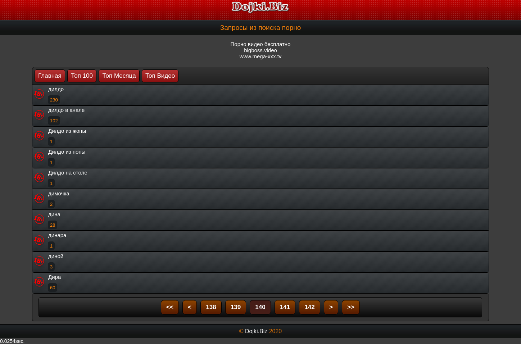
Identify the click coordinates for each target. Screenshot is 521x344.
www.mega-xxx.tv (261, 56)
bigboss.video (260, 50)
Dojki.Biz (256, 331)
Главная (50, 75)
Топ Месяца (119, 75)
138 (211, 307)
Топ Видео (160, 75)
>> (350, 307)
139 (236, 307)
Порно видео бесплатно (261, 44)
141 (285, 307)
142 (309, 307)
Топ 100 (82, 75)
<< (169, 307)
